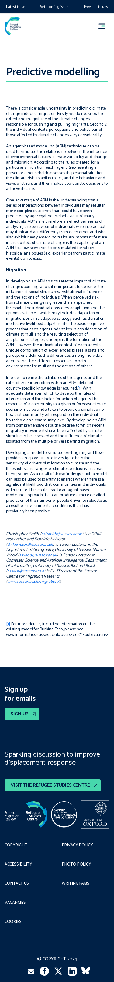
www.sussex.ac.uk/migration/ (33, 581)
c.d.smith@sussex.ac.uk (61, 534)
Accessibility (18, 864)
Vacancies (15, 902)
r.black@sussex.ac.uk (25, 571)
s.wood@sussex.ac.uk (38, 555)
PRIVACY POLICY (77, 845)
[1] (80, 388)
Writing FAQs (75, 883)
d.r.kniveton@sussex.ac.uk (30, 544)
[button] (104, 26)
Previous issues (96, 7)
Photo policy (76, 864)
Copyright (16, 845)
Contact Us (17, 883)
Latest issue (15, 7)
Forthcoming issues (54, 7)
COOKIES (13, 922)
